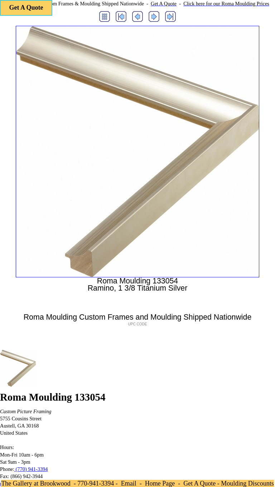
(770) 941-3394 (31, 469)
